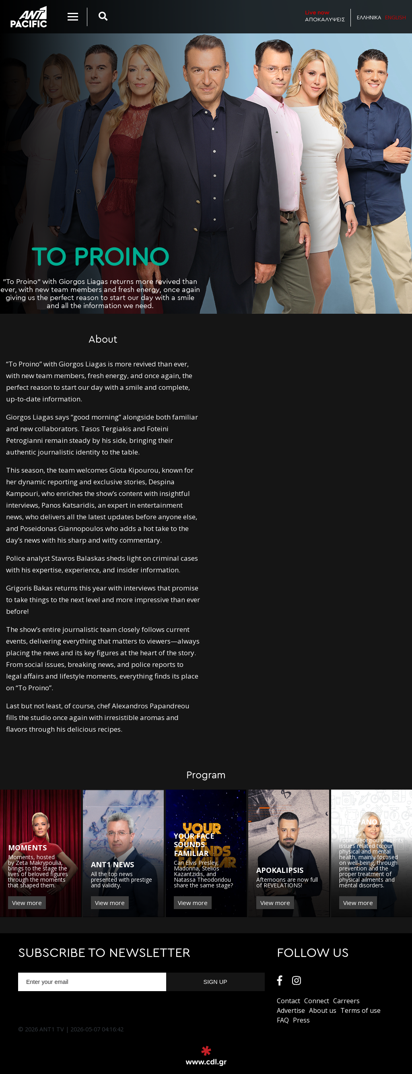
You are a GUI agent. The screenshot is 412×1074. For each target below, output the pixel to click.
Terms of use (360, 1010)
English (395, 17)
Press (301, 1020)
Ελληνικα (369, 17)
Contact (288, 1000)
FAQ (283, 1020)
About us (322, 1010)
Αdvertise (291, 1010)
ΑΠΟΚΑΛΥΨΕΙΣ (325, 16)
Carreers (346, 1000)
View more (27, 903)
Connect (316, 1000)
